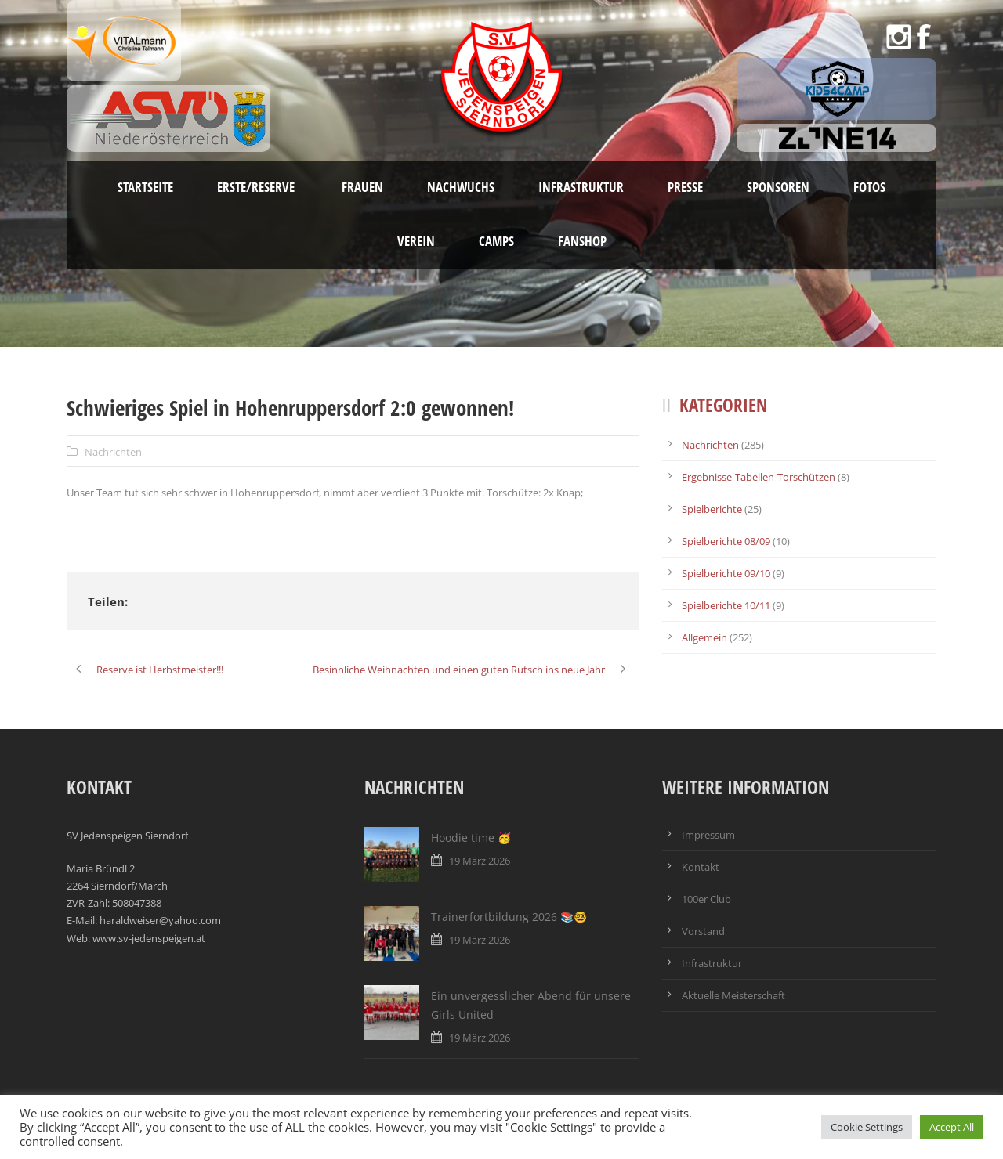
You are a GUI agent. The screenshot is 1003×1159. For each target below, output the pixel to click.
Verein (416, 241)
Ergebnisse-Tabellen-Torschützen (758, 477)
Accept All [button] (951, 1127)
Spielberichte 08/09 (726, 541)
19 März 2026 (479, 861)
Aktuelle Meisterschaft (733, 995)
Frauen (362, 187)
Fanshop (582, 241)
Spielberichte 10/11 (726, 605)
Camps (496, 241)
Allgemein (704, 637)
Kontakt (700, 867)
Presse (685, 187)
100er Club (706, 899)
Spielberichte (712, 509)
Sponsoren (778, 187)
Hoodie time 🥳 (471, 837)
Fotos (869, 187)
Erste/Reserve (257, 187)
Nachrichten (113, 452)
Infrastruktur (581, 187)
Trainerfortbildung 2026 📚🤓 (509, 916)
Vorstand (703, 931)
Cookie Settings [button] (867, 1127)
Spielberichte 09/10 (726, 573)
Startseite (145, 187)
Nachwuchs (460, 187)
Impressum (708, 835)
